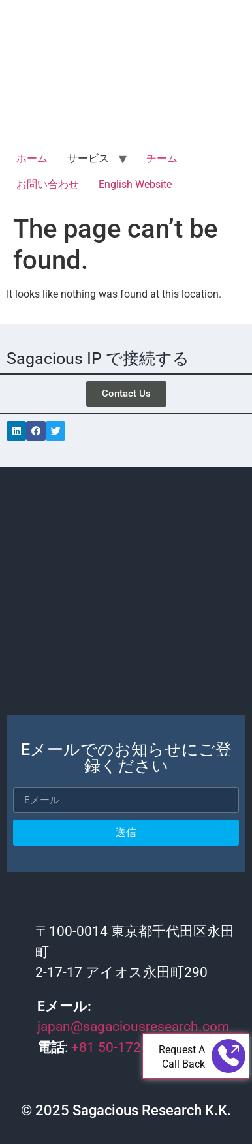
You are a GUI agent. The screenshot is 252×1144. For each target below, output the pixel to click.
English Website (135, 184)
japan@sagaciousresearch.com (133, 1026)
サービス (88, 158)
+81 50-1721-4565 (127, 1047)
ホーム (32, 158)
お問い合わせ (47, 184)
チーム (162, 158)
